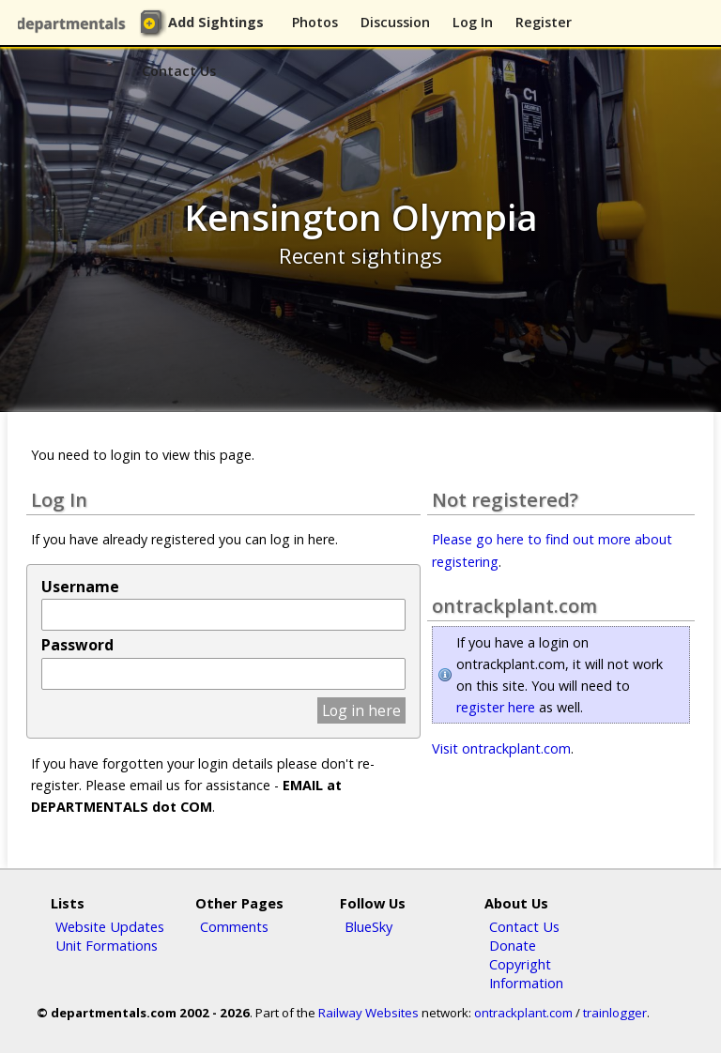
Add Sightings (216, 22)
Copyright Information (526, 973)
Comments (234, 926)
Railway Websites (368, 1012)
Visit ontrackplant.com (501, 748)
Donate (512, 945)
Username (80, 586)
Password (77, 644)
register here (495, 707)
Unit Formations (106, 945)
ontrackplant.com (523, 1012)
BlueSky (368, 926)
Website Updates (109, 926)
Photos (315, 22)
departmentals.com (75, 23)
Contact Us (179, 71)
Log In (473, 22)
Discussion (395, 22)
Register (543, 22)
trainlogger (615, 1012)
